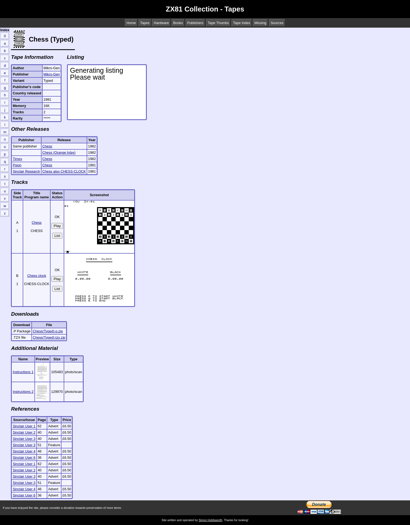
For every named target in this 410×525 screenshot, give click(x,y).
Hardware (161, 23)
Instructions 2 (23, 392)
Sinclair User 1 (24, 426)
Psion (17, 165)
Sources (277, 23)
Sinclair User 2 (24, 432)
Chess (47, 146)
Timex (17, 159)
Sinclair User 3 (24, 439)
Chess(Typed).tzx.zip (49, 337)
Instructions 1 (23, 372)
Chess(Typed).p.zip (48, 331)
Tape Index (241, 23)
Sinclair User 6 (24, 458)
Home (131, 23)
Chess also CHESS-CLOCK (64, 171)
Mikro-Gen (51, 74)
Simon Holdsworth (210, 520)
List (57, 236)
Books (178, 23)
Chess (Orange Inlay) (59, 152)
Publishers (195, 23)
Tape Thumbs (218, 23)
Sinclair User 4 (24, 451)
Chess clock (36, 276)
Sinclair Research (26, 171)
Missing (260, 23)
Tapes (145, 23)
